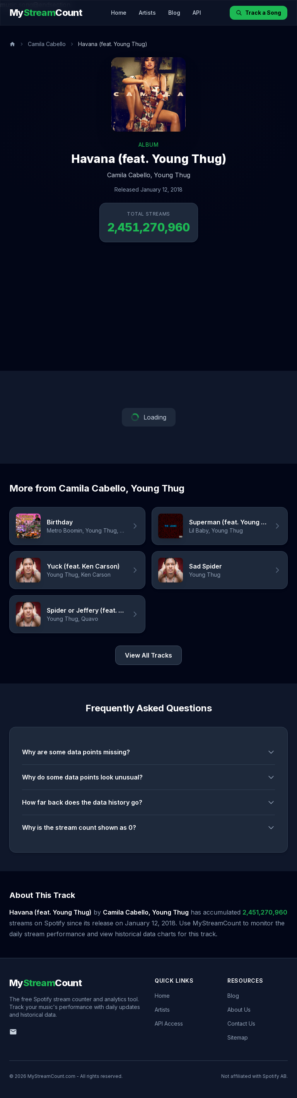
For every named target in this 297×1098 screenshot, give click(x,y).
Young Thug (172, 175)
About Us (239, 1009)
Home (118, 12)
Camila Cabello (47, 44)
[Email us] (13, 1032)
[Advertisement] (148, 313)
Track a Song (258, 12)
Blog (174, 12)
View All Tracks (148, 655)
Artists (147, 12)
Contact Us (241, 1023)
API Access (169, 1023)
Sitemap (237, 1037)
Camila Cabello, (129, 175)
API (197, 12)
